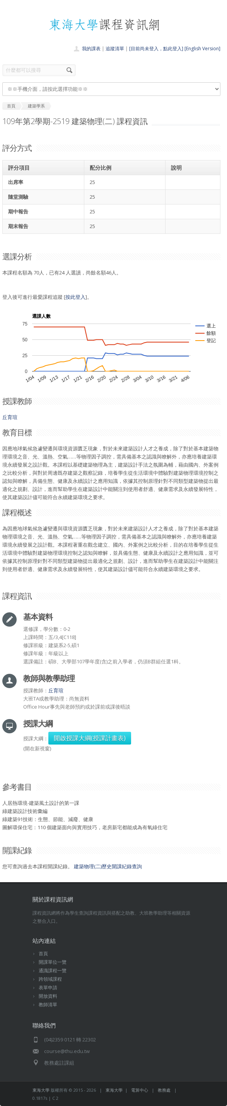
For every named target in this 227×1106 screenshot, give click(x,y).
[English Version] (202, 48)
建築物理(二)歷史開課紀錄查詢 (108, 866)
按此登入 (75, 296)
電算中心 (139, 1090)
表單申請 (48, 987)
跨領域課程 (50, 979)
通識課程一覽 (53, 970)
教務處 (164, 1090)
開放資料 (48, 996)
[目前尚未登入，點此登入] (156, 48)
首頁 (43, 953)
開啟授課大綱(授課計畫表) (90, 738)
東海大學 (40, 1090)
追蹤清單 (115, 48)
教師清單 (48, 1004)
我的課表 (91, 48)
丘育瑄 (9, 417)
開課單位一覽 (53, 962)
